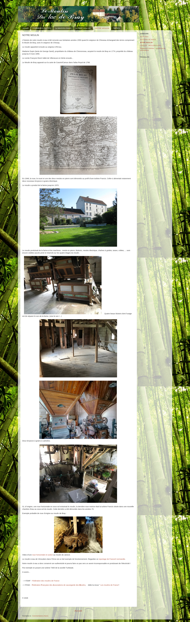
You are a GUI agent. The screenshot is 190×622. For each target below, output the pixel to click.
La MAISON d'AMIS (63, 28)
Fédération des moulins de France (45, 581)
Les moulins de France (109, 585)
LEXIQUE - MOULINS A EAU (150, 45)
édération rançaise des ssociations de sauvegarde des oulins (58, 585)
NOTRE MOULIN (102, 28)
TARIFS (116, 28)
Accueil (25, 28)
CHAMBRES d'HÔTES (42, 28)
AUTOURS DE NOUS (148, 40)
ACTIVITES (144, 37)
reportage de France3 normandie (112, 559)
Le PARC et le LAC (83, 28)
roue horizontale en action (42, 555)
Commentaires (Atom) (40, 616)
